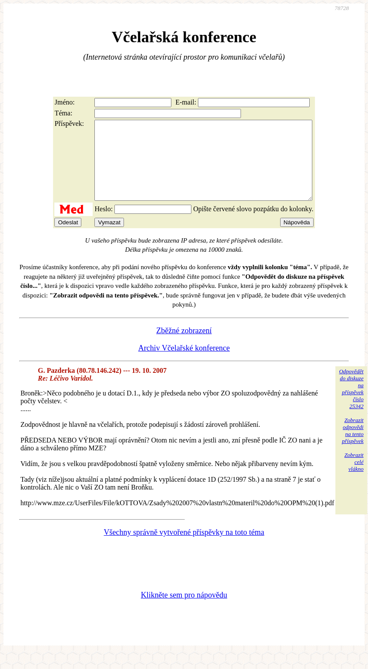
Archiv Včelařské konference (184, 363)
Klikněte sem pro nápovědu (184, 610)
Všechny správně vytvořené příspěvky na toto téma (184, 548)
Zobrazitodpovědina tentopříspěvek (353, 446)
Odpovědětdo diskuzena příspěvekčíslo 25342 (351, 404)
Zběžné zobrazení (183, 346)
